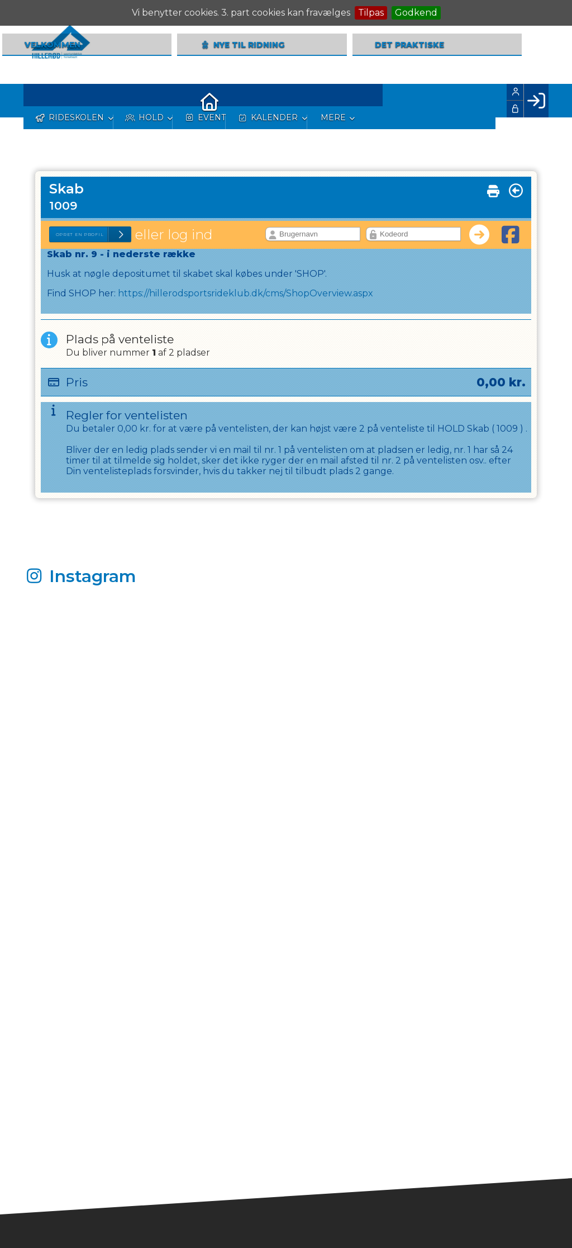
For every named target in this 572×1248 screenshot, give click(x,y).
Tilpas (371, 12)
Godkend (416, 12)
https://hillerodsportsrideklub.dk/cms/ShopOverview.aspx (245, 293)
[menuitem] (40, 100)
